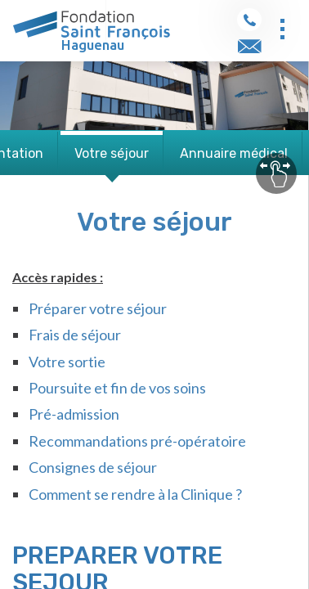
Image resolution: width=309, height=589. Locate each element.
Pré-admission (74, 414)
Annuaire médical (234, 153)
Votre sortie (67, 362)
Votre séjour (111, 153)
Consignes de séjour (93, 467)
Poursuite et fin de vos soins (117, 388)
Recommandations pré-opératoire (137, 441)
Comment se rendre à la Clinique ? (135, 494)
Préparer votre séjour (98, 308)
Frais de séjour (75, 335)
